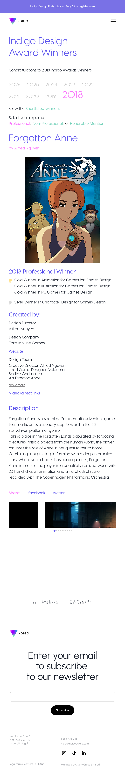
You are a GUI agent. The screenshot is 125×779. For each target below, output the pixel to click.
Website (16, 351)
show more (17, 385)
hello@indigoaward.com (75, 743)
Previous (6, 576)
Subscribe (62, 710)
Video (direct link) (24, 393)
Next (118, 576)
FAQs (41, 763)
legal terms (16, 763)
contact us (30, 763)
